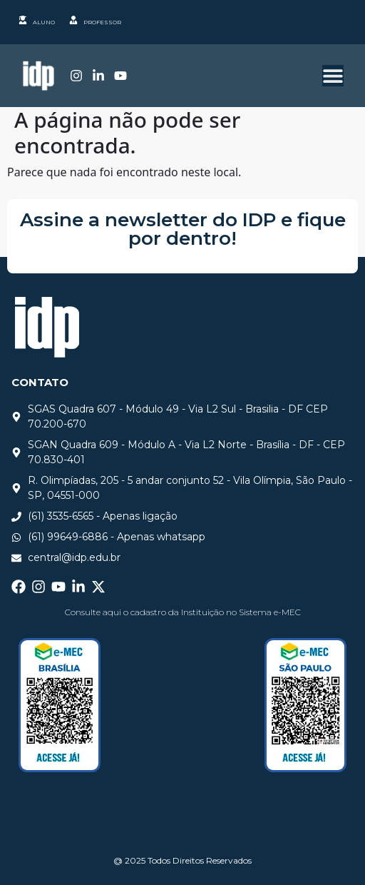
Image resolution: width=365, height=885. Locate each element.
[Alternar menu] (333, 75)
